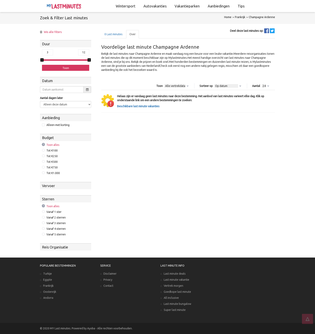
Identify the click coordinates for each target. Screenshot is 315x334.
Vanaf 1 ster (53, 211)
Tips (241, 6)
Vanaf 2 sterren (56, 217)
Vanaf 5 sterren (56, 234)
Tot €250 (52, 156)
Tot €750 (52, 167)
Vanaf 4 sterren (56, 228)
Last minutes (113, 34)
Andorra (48, 297)
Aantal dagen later (51, 98)
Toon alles (52, 144)
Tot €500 (52, 161)
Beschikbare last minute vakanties (138, 106)
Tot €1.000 (53, 173)
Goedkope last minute (177, 291)
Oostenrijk (49, 291)
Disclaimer (110, 273)
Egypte (47, 279)
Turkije (47, 273)
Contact (108, 285)
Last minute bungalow (177, 303)
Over (132, 34)
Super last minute (175, 309)
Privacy (107, 279)
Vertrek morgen (173, 285)
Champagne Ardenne (262, 17)
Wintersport (125, 6)
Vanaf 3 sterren (56, 223)
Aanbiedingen (219, 6)
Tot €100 (52, 150)
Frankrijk (240, 17)
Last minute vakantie (176, 279)
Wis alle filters (53, 32)
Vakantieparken (187, 6)
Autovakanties (155, 6)
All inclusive (171, 297)
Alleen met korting (58, 125)
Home (227, 17)
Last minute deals (175, 273)
